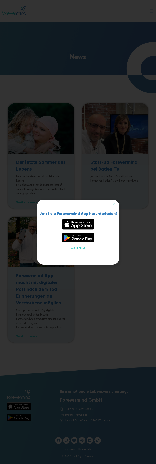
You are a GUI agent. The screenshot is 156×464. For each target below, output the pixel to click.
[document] (78, 232)
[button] (114, 204)
